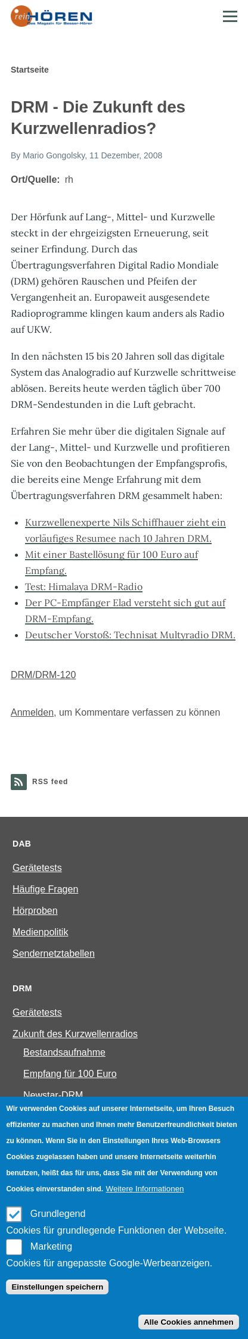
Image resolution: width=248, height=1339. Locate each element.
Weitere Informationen (145, 1188)
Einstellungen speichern (57, 1286)
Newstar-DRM (53, 1095)
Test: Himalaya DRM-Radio (83, 586)
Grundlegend (58, 1214)
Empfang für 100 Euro (70, 1074)
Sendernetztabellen (54, 953)
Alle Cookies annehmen (188, 1322)
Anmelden (32, 712)
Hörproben (35, 911)
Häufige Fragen (45, 889)
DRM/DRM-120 (43, 675)
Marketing (51, 1246)
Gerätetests (37, 868)
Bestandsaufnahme (64, 1052)
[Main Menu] (230, 16)
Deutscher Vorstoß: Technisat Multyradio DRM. (130, 635)
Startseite (30, 69)
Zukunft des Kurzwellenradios (75, 1034)
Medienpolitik (40, 932)
